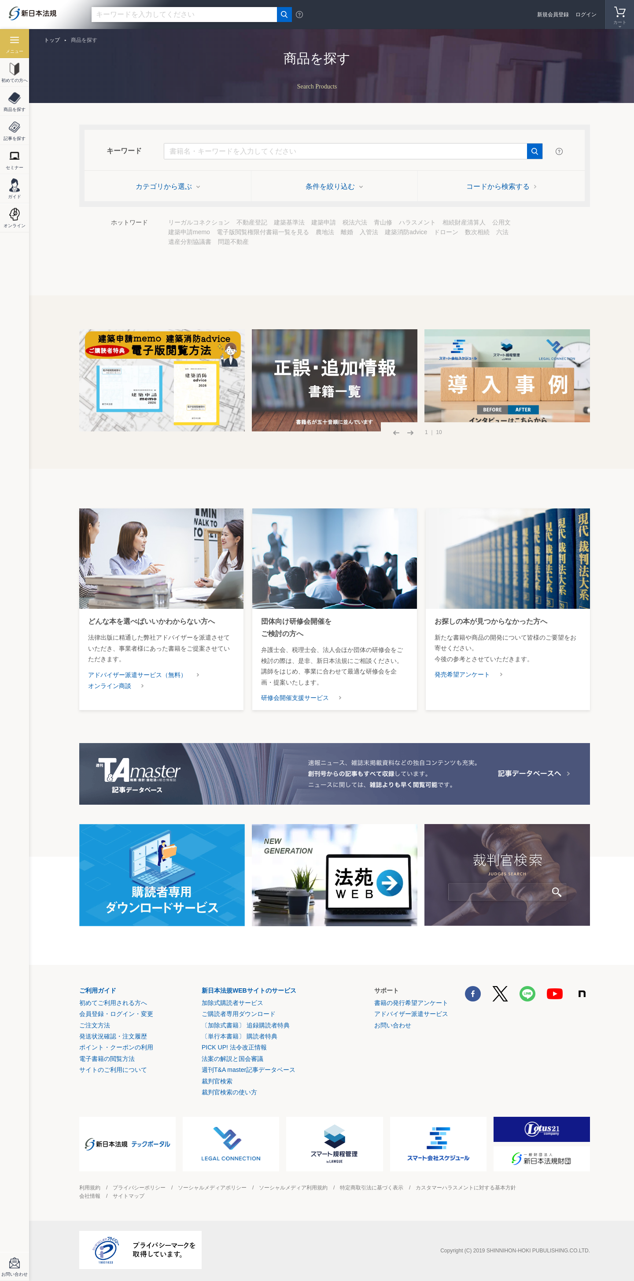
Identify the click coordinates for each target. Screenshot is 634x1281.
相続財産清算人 (464, 222)
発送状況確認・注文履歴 (113, 1036)
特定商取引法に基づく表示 (371, 1188)
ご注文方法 (94, 1025)
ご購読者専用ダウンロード (239, 1013)
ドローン (446, 232)
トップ (52, 40)
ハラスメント (417, 222)
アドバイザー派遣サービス (411, 1013)
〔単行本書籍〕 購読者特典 (239, 1036)
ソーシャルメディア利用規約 (293, 1188)
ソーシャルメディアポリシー (212, 1188)
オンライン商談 (109, 685)
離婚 (347, 232)
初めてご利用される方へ (113, 1002)
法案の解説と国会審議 (232, 1058)
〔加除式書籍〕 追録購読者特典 (246, 1025)
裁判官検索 (217, 1081)
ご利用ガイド (97, 990)
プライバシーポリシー (139, 1188)
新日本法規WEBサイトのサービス (249, 990)
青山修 (383, 222)
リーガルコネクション (199, 222)
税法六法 (355, 222)
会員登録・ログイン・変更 (116, 1013)
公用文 (501, 222)
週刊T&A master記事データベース (248, 1069)
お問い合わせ (392, 1025)
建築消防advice (406, 232)
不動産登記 (251, 222)
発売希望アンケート (462, 674)
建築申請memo (189, 232)
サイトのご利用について (113, 1069)
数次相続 (477, 232)
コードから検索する (501, 186)
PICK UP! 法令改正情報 (234, 1047)
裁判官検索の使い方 (229, 1092)
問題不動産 (233, 241)
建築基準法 (289, 222)
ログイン (586, 14)
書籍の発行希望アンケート (411, 1002)
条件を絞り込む (334, 186)
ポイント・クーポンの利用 (116, 1047)
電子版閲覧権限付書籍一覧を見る (263, 232)
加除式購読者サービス (232, 1002)
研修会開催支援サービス (295, 697)
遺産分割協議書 (189, 241)
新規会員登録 (553, 14)
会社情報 (89, 1196)
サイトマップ (128, 1196)
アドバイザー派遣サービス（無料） (137, 674)
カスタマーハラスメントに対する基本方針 (466, 1188)
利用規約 (89, 1188)
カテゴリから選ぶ (168, 186)
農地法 (325, 232)
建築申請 (323, 222)
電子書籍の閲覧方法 (107, 1058)
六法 (502, 232)
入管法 (369, 232)
